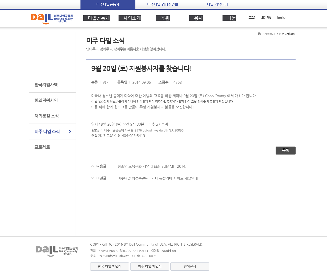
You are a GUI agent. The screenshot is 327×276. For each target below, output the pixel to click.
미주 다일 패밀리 (149, 266)
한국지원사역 (45, 84)
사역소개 (130, 17)
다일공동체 (96, 17)
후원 (163, 17)
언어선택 (190, 266)
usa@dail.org (168, 251)
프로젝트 (42, 147)
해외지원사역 (45, 100)
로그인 (252, 17)
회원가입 (266, 17)
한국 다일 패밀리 (109, 266)
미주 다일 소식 (47, 131)
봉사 (196, 17)
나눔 (229, 17)
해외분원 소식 (46, 115)
